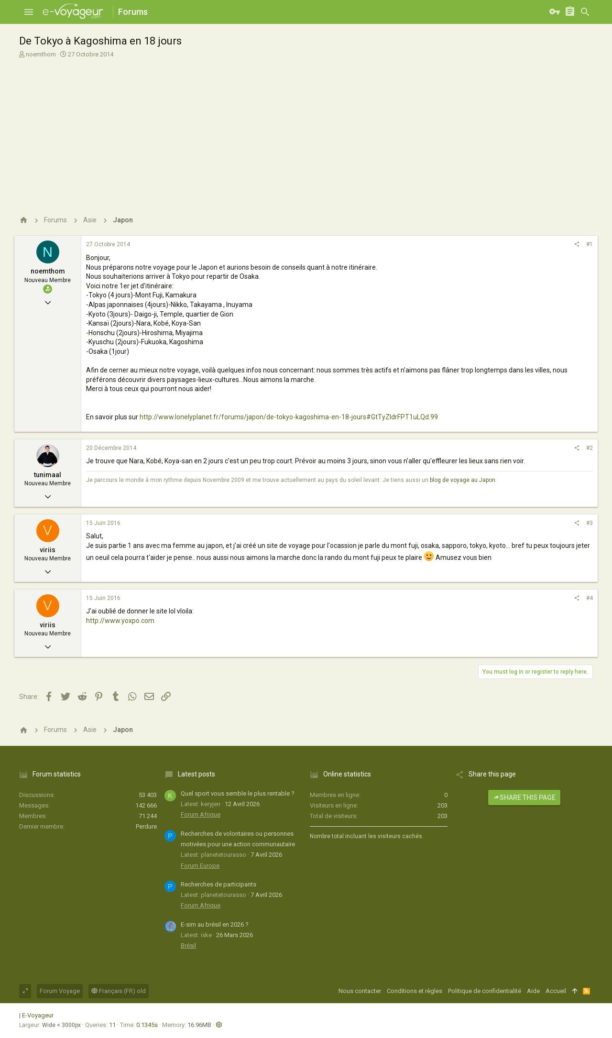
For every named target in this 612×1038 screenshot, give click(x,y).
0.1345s (147, 1024)
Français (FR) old (118, 990)
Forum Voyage (60, 990)
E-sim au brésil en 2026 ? (215, 924)
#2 (589, 448)
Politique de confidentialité (484, 990)
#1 (589, 244)
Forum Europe (200, 865)
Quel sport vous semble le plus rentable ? (238, 793)
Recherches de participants (218, 884)
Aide (533, 990)
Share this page (524, 797)
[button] (28, 12)
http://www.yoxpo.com (120, 620)
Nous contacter (360, 990)
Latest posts (196, 774)
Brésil (188, 945)
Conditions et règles (414, 990)
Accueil (556, 990)
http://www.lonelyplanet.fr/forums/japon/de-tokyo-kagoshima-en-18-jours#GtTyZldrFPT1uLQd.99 (289, 417)
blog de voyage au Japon (462, 480)
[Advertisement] (306, 133)
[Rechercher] (585, 12)
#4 (589, 598)
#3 (589, 523)
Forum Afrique (200, 814)
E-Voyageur (38, 1015)
